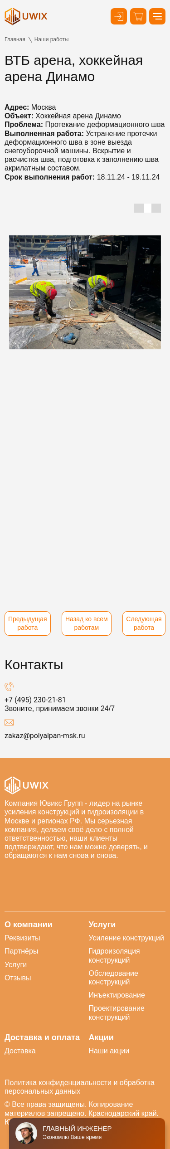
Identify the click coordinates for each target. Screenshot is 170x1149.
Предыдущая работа (27, 623)
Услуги (16, 965)
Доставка (20, 1051)
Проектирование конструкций (117, 1012)
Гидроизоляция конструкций (114, 955)
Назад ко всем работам (86, 623)
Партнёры (21, 951)
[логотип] (26, 16)
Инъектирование (117, 995)
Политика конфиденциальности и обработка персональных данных (80, 1087)
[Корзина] (138, 16)
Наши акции (109, 1051)
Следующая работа (143, 623)
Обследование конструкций (113, 977)
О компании (29, 924)
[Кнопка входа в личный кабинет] (119, 16)
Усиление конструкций (126, 938)
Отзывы (18, 978)
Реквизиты (22, 938)
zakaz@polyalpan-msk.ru (45, 735)
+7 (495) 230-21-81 (35, 700)
